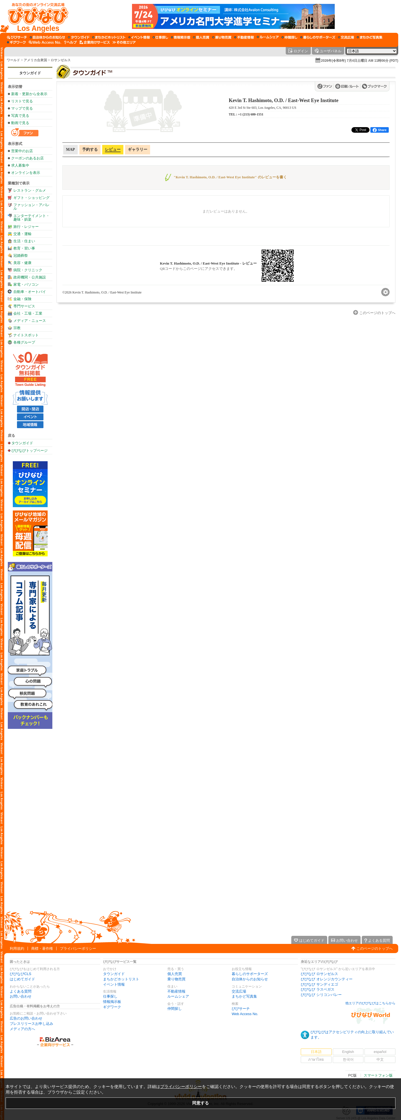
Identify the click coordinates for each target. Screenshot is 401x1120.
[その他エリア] (124, 42)
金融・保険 (22, 299)
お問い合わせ (20, 996)
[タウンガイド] (78, 37)
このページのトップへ (374, 948)
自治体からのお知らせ (250, 979)
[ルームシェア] (268, 37)
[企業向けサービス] (95, 42)
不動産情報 (176, 991)
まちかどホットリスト (121, 979)
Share (380, 130)
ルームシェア (178, 996)
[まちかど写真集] (369, 37)
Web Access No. (245, 1014)
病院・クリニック (27, 270)
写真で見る (20, 115)
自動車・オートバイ (29, 291)
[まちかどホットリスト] (109, 37)
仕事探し (110, 996)
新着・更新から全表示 (29, 94)
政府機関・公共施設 (29, 277)
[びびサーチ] (17, 37)
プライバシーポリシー (78, 948)
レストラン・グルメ (29, 190)
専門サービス (24, 306)
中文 (380, 1059)
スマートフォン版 (378, 1075)
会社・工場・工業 (27, 313)
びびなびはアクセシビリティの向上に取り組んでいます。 (352, 1034)
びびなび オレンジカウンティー (327, 979)
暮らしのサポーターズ (250, 974)
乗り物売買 (176, 979)
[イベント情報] (139, 37)
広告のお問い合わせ (26, 1018)
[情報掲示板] (180, 37)
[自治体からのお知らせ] (47, 37)
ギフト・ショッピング (31, 197)
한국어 (348, 1059)
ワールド (13, 60)
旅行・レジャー (26, 226)
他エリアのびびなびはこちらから (370, 1003)
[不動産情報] (244, 37)
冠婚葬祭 (20, 255)
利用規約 (17, 948)
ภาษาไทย (316, 1059)
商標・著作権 (42, 948)
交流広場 (239, 991)
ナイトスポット (26, 335)
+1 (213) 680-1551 (250, 114)
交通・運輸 (22, 234)
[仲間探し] (289, 37)
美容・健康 (22, 263)
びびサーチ (241, 1008)
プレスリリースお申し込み (31, 1024)
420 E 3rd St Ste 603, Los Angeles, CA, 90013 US (262, 108)
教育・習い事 (24, 248)
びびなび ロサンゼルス (319, 974)
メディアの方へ (22, 1029)
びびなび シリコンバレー (321, 995)
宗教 (17, 328)
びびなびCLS (20, 974)
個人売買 (174, 974)
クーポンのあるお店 (27, 158)
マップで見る (22, 108)
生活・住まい (24, 241)
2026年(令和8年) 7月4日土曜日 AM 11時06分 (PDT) (359, 61)
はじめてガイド (22, 979)
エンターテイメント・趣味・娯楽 (31, 217)
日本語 (316, 1052)
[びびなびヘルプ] (70, 42)
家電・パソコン (26, 284)
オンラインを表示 (25, 172)
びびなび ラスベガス (317, 989)
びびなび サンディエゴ (319, 984)
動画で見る (20, 123)
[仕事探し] (160, 37)
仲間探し (174, 1008)
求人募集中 (20, 165)
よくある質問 (20, 991)
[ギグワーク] (16, 42)
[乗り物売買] (221, 37)
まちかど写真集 (244, 996)
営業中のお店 (22, 151)
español (380, 1052)
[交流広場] (346, 37)
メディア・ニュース (29, 320)
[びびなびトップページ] (35, 16)
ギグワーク (112, 1007)
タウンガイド (30, 73)
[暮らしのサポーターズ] (317, 37)
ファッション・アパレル (31, 206)
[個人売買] (201, 37)
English (348, 1052)
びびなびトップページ (29, 450)
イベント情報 (114, 984)
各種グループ (24, 342)
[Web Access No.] (45, 42)
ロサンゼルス (61, 60)
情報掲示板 (112, 1002)
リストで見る (22, 101)
